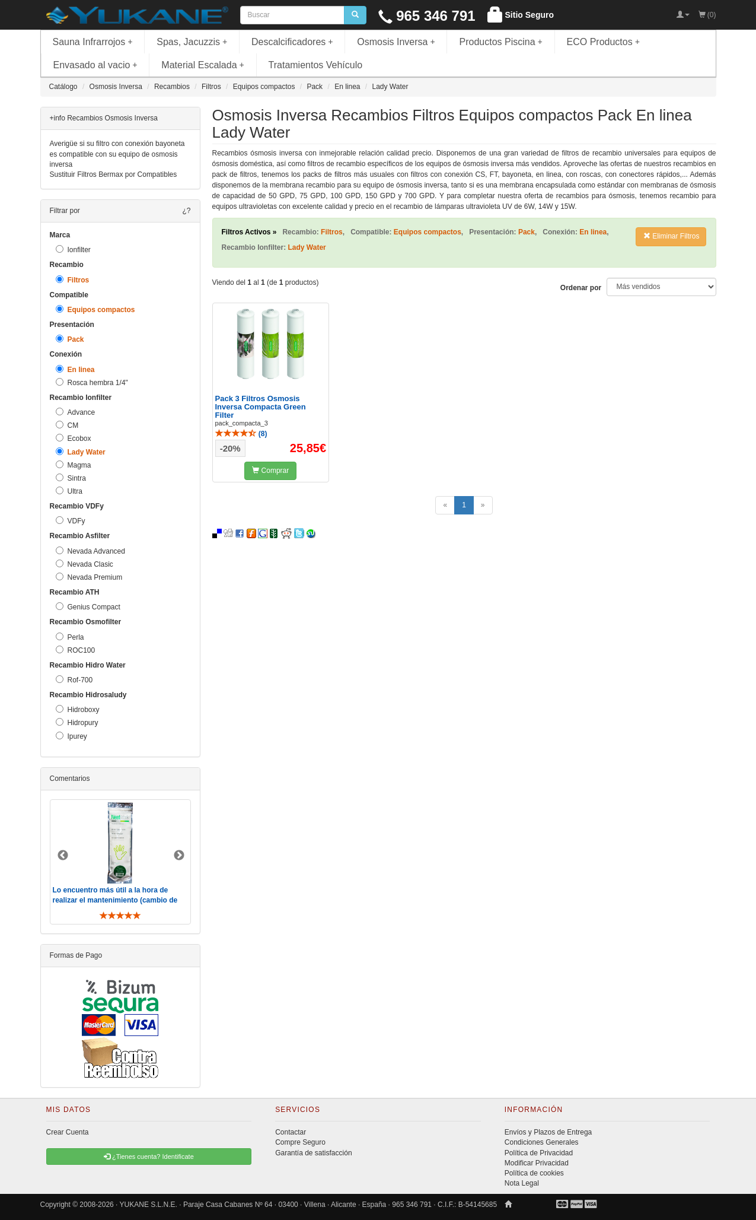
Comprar (270, 470)
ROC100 (75, 650)
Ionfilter (73, 249)
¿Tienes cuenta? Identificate (149, 1156)
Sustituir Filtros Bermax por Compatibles (113, 174)
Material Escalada (202, 65)
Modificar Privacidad (537, 1163)
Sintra (71, 478)
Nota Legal (522, 1183)
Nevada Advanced (90, 551)
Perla (70, 637)
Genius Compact (88, 606)
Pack (70, 339)
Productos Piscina (500, 41)
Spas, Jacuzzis (192, 41)
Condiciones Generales (542, 1142)
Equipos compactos (95, 309)
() (241, 434)
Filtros (73, 279)
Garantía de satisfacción (313, 1153)
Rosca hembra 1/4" (92, 382)
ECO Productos (603, 41)
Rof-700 (74, 679)
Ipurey (71, 736)
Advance (75, 412)
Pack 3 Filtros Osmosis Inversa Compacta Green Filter (260, 407)
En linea (75, 369)
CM (67, 425)
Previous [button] (63, 856)
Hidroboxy (78, 709)
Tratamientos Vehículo (316, 65)
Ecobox (73, 438)
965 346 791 (427, 16)
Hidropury (77, 722)
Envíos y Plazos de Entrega (548, 1132)
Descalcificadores (292, 41)
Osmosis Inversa (396, 41)
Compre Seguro (300, 1142)
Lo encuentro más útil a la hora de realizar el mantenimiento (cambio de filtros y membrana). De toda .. (115, 900)
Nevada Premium (89, 577)
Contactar (290, 1132)
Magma (73, 464)
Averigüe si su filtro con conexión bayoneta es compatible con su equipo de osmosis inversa (117, 153)
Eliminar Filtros (671, 236)
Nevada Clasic (84, 564)
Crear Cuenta (67, 1132)
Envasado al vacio (95, 65)
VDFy (70, 520)
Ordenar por (580, 288)
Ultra (69, 491)
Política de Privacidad (539, 1153)
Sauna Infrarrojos (93, 41)
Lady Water (81, 451)
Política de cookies (534, 1173)
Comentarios (70, 778)
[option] (120, 861)
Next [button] (179, 856)
